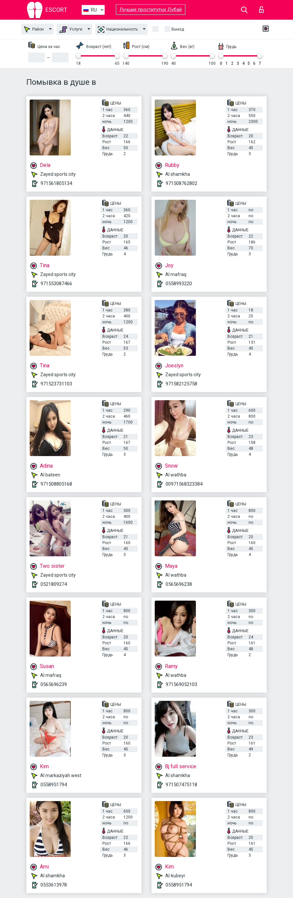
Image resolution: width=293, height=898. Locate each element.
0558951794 (53, 785)
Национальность (118, 29)
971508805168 (56, 484)
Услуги (70, 29)
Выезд (178, 29)
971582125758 (181, 384)
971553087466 (56, 284)
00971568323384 (184, 484)
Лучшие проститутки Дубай (151, 9)
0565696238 (179, 584)
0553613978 (53, 885)
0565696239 (53, 684)
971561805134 (56, 183)
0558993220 (179, 284)
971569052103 (181, 684)
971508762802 (181, 183)
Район (34, 29)
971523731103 (56, 384)
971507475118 (181, 785)
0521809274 (53, 584)
